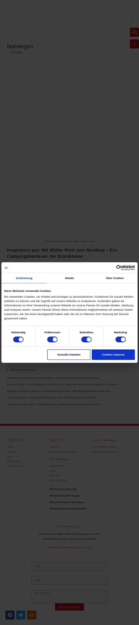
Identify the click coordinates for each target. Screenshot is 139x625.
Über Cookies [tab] (115, 278)
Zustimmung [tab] (24, 278)
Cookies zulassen (113, 354)
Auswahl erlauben (68, 354)
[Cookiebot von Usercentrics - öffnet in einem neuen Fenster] (119, 267)
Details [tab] (69, 278)
